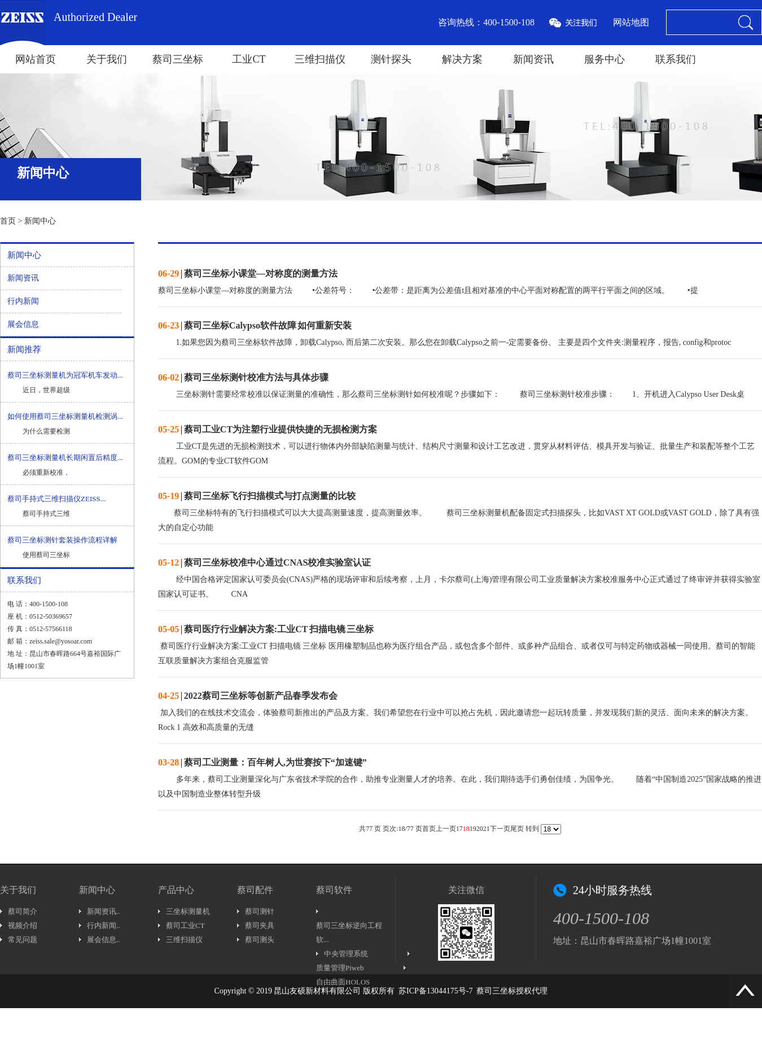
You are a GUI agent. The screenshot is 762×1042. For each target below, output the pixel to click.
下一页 (500, 829)
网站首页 (35, 59)
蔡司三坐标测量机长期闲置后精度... (65, 457)
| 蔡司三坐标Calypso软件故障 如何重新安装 (255, 325)
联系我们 (675, 59)
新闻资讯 (533, 59)
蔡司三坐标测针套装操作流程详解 (62, 540)
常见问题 (22, 939)
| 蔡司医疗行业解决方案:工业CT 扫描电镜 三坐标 (266, 629)
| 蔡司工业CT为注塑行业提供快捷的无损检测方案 (267, 429)
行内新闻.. (103, 925)
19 (473, 829)
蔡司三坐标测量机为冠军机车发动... (65, 375)
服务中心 (604, 59)
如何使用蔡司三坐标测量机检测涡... (65, 416)
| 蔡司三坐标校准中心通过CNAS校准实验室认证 (264, 562)
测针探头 (391, 59)
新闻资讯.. (103, 911)
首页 (8, 221)
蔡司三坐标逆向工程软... (349, 932)
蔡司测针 (259, 911)
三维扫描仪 (320, 59)
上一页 (446, 829)
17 (459, 829)
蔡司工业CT (185, 925)
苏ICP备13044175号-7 (435, 991)
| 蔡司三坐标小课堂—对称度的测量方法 (248, 273)
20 (479, 829)
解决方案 (462, 59)
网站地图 (631, 22)
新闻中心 (40, 221)
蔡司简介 (22, 911)
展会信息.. (103, 939)
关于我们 (106, 59)
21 (486, 829)
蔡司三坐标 (177, 59)
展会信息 (23, 324)
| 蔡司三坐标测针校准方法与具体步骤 (243, 377)
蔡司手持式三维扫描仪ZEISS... (56, 498)
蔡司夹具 (259, 925)
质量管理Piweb (340, 968)
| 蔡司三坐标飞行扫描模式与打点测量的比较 (257, 496)
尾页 (517, 829)
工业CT (248, 59)
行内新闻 (23, 301)
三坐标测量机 (188, 911)
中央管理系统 (346, 953)
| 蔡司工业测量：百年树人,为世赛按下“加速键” (262, 762)
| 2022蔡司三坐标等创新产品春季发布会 (248, 695)
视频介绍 (22, 925)
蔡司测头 (259, 939)
